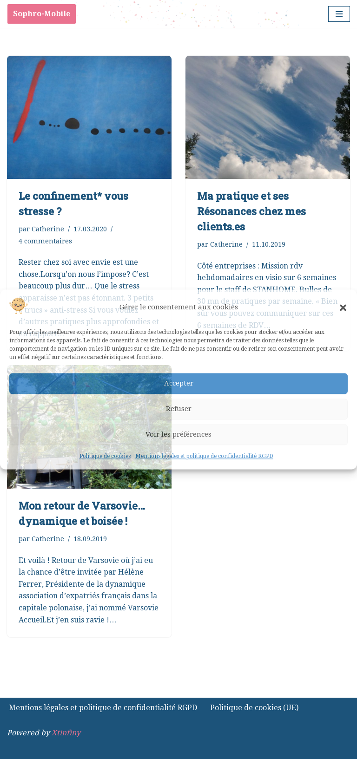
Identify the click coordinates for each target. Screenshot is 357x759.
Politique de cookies (105, 456)
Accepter (178, 384)
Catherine (48, 229)
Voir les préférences (178, 435)
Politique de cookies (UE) (254, 707)
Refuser (179, 409)
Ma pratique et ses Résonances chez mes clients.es (251, 211)
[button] (343, 307)
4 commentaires (45, 241)
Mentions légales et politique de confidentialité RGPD (204, 456)
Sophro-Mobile (41, 13)
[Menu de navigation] (339, 14)
